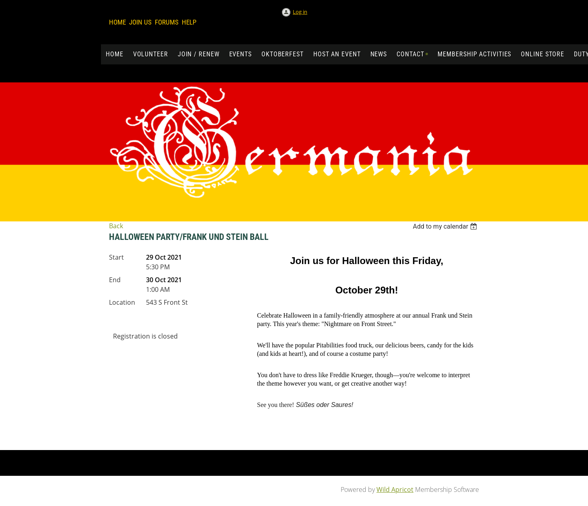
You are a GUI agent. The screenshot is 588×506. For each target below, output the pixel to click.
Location (122, 302)
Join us (140, 22)
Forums (167, 22)
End (115, 279)
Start (116, 257)
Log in (300, 11)
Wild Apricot (394, 489)
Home (117, 22)
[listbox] (446, 226)
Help (189, 22)
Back (116, 225)
